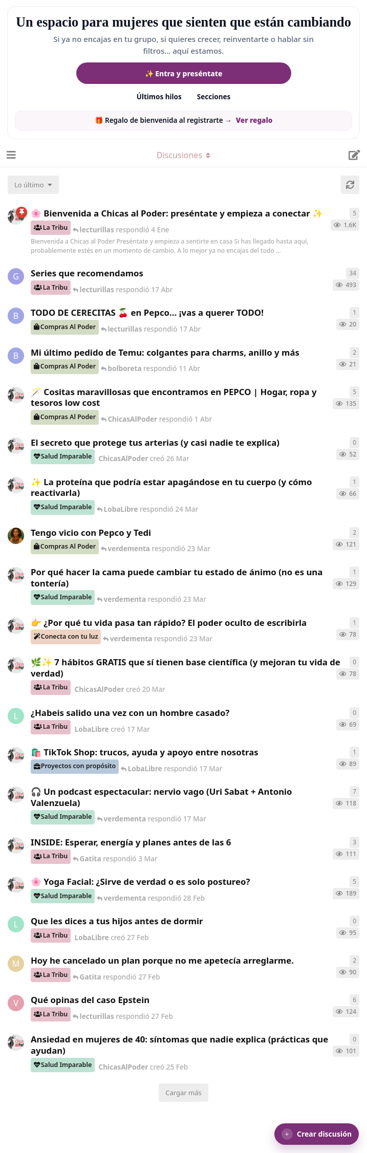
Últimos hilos (159, 96)
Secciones (214, 96)
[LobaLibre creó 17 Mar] (16, 716)
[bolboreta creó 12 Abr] (16, 316)
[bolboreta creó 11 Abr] (16, 355)
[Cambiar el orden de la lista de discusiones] (33, 185)
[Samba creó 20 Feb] (16, 536)
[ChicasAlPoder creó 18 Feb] (16, 575)
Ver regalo (254, 120)
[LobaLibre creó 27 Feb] (16, 924)
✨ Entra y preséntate (184, 73)
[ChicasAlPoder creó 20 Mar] (16, 665)
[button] (316, 1134)
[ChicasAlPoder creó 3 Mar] (16, 845)
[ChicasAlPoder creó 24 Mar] (16, 485)
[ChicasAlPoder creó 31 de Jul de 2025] (16, 395)
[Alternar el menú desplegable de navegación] (184, 155)
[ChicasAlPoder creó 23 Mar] (16, 626)
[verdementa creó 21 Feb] (16, 1003)
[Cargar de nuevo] (350, 185)
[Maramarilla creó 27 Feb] (16, 963)
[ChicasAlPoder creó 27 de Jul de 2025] (16, 885)
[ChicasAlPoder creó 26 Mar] (16, 446)
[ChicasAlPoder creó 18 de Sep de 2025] (16, 216)
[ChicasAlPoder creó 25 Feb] (16, 1042)
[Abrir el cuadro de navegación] (10, 155)
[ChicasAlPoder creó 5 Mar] (16, 795)
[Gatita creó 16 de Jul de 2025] (16, 276)
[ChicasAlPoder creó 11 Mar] (16, 755)
